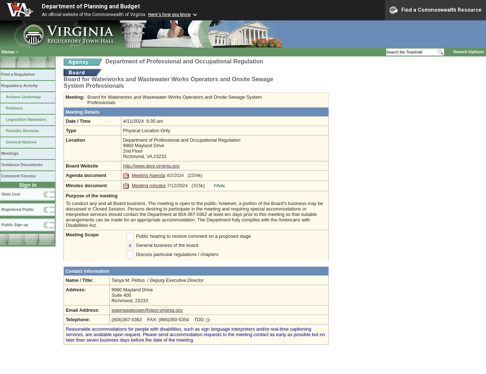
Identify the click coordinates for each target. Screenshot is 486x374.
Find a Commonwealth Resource (435, 10)
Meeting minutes (148, 185)
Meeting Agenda (148, 175)
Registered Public (17, 209)
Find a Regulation (18, 74)
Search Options (468, 52)
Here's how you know (169, 14)
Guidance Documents (21, 164)
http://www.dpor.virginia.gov (151, 166)
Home (8, 52)
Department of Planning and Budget (91, 6)
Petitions (14, 108)
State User (10, 194)
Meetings (10, 153)
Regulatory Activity (19, 85)
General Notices (21, 142)
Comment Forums (18, 176)
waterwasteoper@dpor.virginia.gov (147, 310)
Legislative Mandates (26, 119)
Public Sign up (14, 225)
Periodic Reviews (22, 131)
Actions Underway (23, 97)
